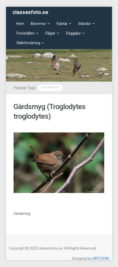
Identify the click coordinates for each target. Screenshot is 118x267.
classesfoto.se (30, 12)
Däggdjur (73, 33)
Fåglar (50, 33)
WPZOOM (101, 258)
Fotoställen (25, 33)
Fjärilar (62, 24)
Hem (20, 24)
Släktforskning (28, 43)
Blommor (38, 24)
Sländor (84, 24)
